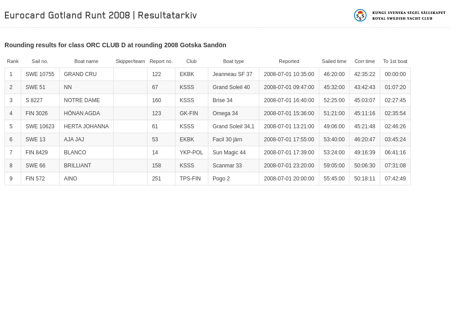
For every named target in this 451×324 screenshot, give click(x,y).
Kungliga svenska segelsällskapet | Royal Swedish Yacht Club (400, 15)
